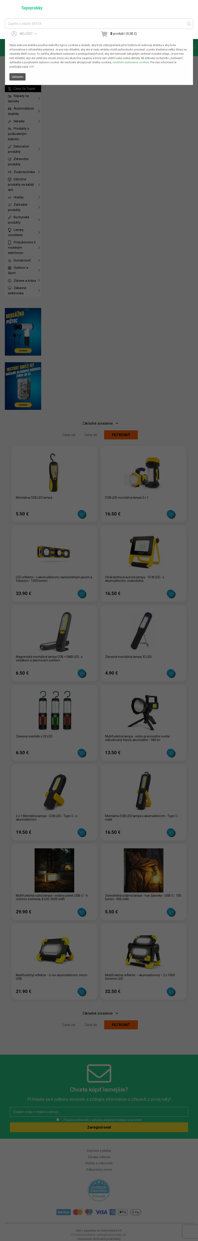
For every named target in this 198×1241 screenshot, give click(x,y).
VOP (31, 66)
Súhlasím (17, 76)
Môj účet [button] (24, 33)
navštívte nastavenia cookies (131, 62)
